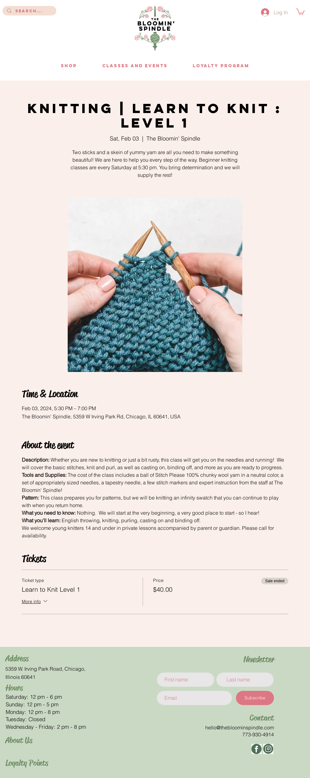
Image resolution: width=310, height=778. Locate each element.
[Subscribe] (255, 698)
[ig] (268, 749)
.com (268, 727)
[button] (300, 11)
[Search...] (29, 11)
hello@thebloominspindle (234, 727)
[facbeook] (256, 749)
